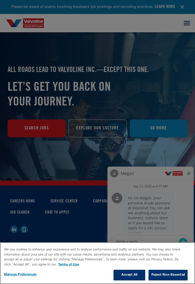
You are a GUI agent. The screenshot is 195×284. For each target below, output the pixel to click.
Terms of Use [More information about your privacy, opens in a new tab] (68, 264)
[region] (97, 263)
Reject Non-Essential (168, 274)
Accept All (129, 274)
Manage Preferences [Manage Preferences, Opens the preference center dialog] (20, 274)
